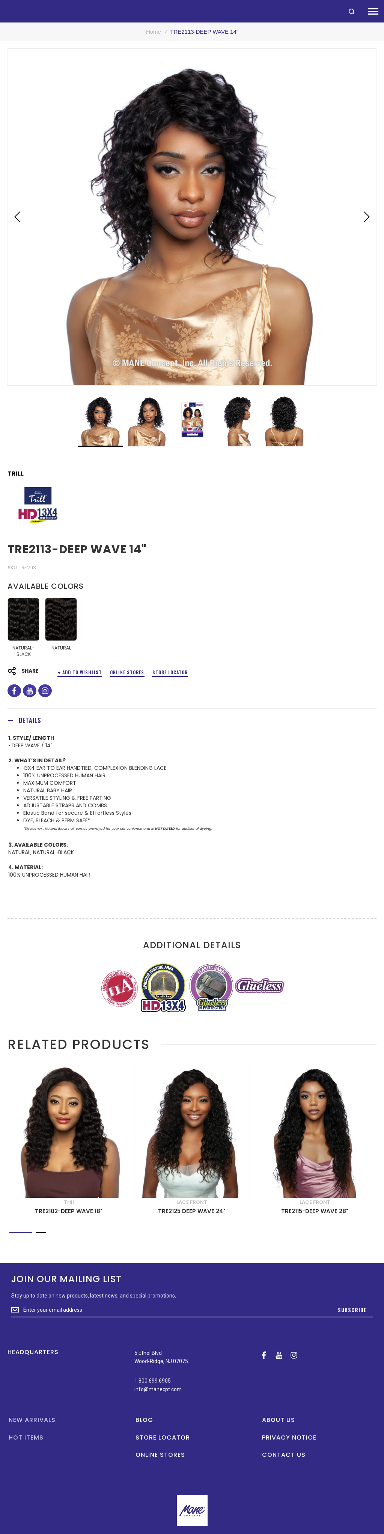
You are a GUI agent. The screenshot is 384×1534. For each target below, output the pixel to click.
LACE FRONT (191, 1202)
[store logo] (4, 11)
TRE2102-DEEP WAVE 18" (68, 1211)
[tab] (192, 720)
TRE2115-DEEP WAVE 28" (314, 1211)
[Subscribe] (352, 1310)
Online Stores (127, 672)
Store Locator (170, 672)
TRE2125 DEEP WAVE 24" (192, 1211)
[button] (17, 217)
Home (153, 31)
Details (30, 720)
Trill (16, 474)
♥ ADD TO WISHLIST (80, 672)
